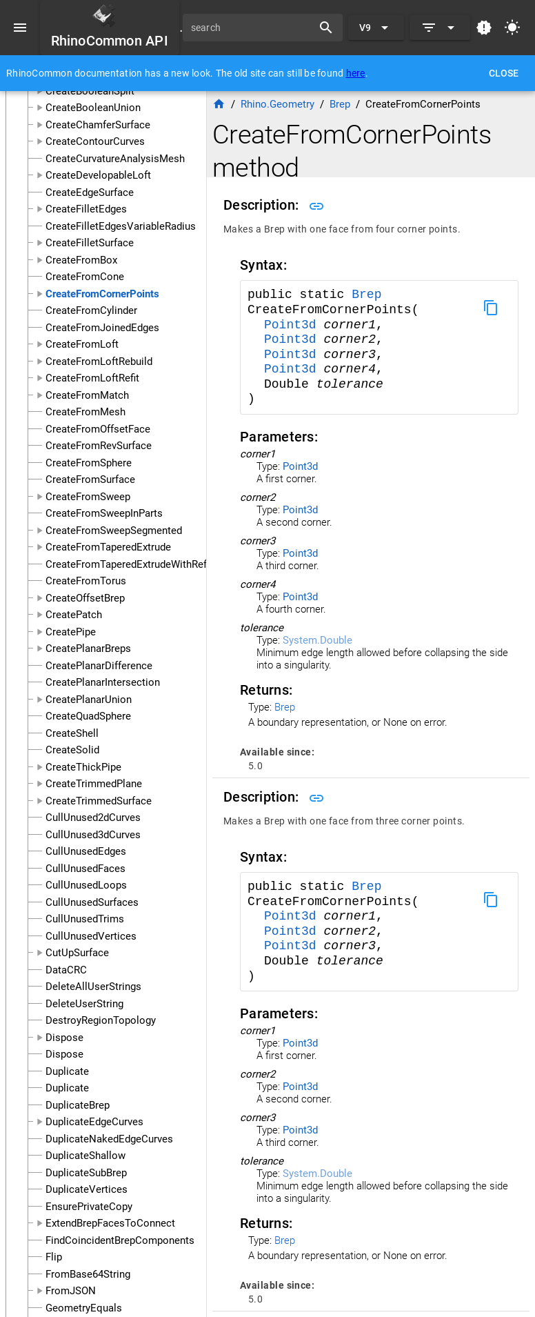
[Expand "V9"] (376, 27)
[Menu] (20, 27)
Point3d (293, 325)
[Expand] (440, 27)
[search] (252, 27)
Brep (366, 294)
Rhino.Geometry (277, 104)
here (355, 73)
